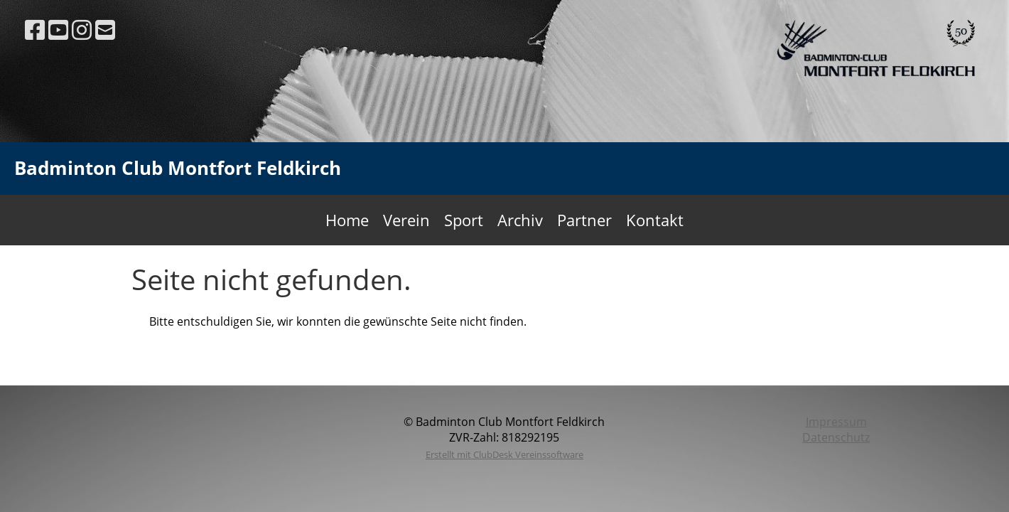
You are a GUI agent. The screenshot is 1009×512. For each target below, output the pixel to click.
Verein (406, 219)
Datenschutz (836, 437)
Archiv (520, 219)
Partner (584, 219)
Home (347, 219)
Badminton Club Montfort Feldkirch (177, 168)
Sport (463, 219)
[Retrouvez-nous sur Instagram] (82, 29)
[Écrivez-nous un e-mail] (105, 29)
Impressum (836, 422)
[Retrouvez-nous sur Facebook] (35, 29)
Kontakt (655, 219)
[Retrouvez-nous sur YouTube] (58, 29)
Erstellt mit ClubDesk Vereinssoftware (504, 454)
